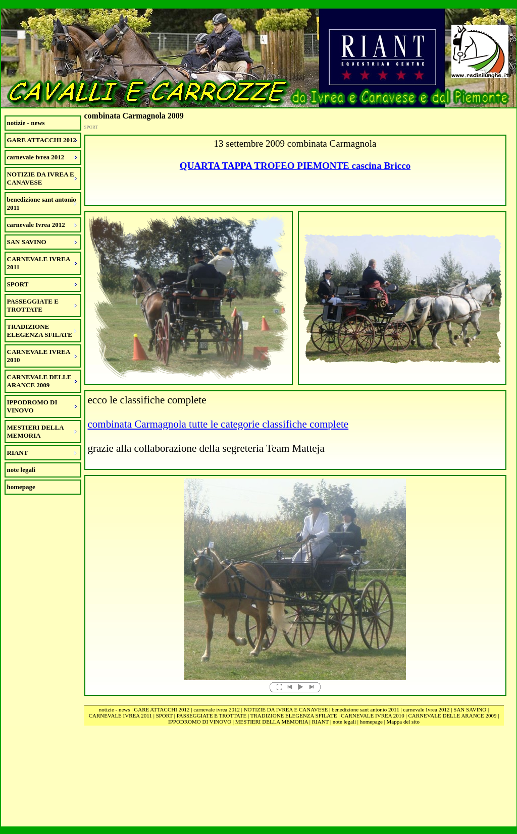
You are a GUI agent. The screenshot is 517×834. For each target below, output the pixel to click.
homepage (21, 487)
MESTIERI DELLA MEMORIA (271, 722)
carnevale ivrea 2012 (216, 709)
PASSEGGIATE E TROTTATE (211, 715)
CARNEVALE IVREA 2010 (372, 715)
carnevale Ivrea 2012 (426, 709)
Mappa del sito (403, 722)
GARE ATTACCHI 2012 (161, 709)
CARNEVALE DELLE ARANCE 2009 (452, 715)
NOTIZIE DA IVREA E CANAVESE (286, 709)
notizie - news (26, 123)
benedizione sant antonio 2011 (365, 709)
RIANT (320, 722)
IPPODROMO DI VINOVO (199, 722)
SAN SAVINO (469, 709)
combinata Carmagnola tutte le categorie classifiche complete (218, 424)
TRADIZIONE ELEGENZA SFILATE (293, 715)
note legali (21, 469)
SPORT (164, 715)
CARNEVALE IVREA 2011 (120, 715)
